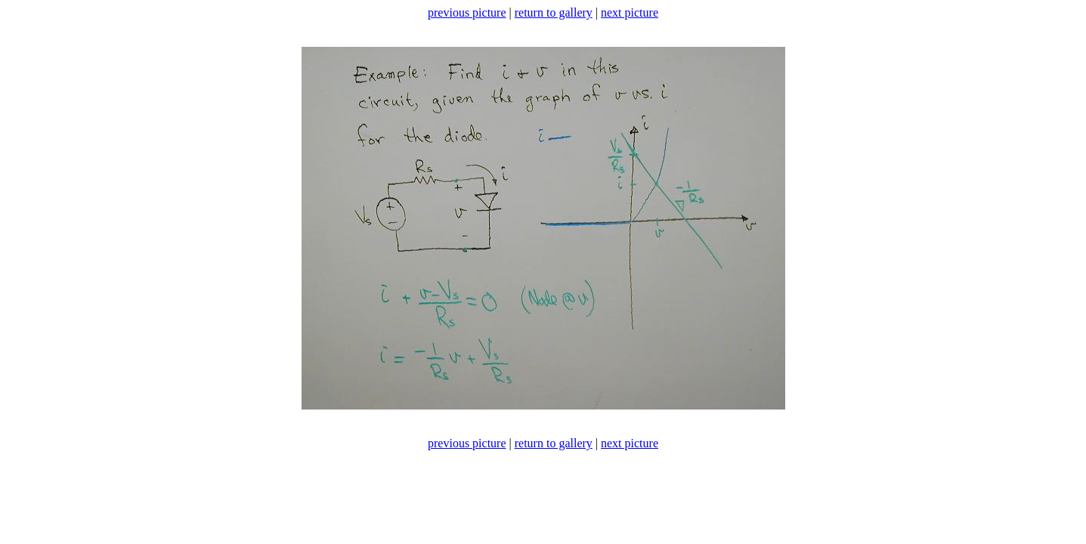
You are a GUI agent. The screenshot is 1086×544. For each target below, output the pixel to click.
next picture (629, 12)
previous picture (467, 12)
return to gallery (554, 12)
